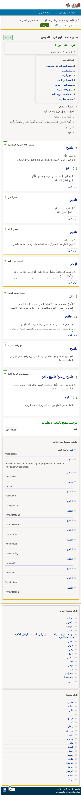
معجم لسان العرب (63, 85)
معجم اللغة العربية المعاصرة (59, 66)
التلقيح (69, 491)
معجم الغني (66, 71)
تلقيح (70, 450)
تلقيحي (69, 472)
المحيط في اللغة (64, 80)
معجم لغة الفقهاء (64, 90)
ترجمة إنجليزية (65, 99)
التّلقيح (69, 588)
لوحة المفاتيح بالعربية (65, 12)
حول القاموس (44, 12)
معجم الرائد (67, 75)
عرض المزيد (72, 187)
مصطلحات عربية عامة (61, 94)
